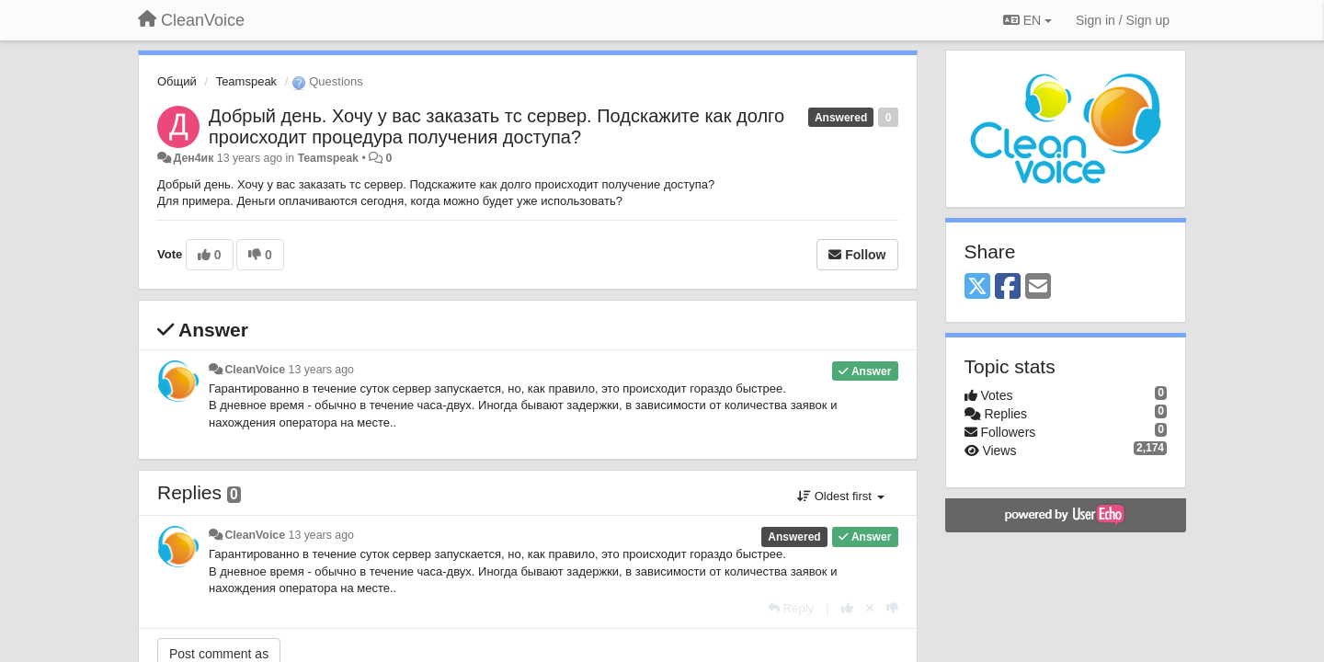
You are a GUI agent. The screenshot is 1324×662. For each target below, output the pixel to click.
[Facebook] (1008, 287)
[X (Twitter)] (977, 287)
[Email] (1038, 287)
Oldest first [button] (840, 496)
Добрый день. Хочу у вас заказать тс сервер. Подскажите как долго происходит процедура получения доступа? (496, 126)
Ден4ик (193, 158)
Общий (177, 81)
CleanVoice (254, 369)
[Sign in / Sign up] (1122, 20)
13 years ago (321, 369)
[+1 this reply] (847, 608)
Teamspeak (246, 81)
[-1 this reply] (892, 608)
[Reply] (791, 608)
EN (1027, 20)
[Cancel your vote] (869, 608)
